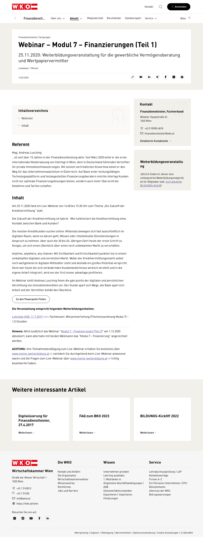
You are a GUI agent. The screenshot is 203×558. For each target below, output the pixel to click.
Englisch (95, 553)
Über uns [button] (58, 18)
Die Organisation (67, 496)
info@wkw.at (21, 519)
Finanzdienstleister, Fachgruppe (35, 18)
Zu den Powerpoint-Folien (31, 299)
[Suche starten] (160, 6)
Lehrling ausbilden (113, 496)
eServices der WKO (159, 511)
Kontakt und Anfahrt (69, 492)
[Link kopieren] (132, 77)
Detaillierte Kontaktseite (156, 141)
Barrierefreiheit (123, 553)
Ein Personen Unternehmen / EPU (168, 504)
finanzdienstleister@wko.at (157, 133)
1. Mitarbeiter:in (112, 500)
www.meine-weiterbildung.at (30, 353)
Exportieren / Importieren (117, 515)
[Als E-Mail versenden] (140, 77)
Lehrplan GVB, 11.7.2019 (27, 317)
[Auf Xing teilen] (157, 77)
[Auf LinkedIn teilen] (149, 77)
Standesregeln (133, 18)
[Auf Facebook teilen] (165, 77)
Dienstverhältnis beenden (117, 511)
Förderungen (110, 519)
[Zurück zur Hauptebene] (15, 18)
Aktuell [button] (76, 18)
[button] (185, 18)
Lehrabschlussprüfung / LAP (165, 492)
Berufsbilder (114, 18)
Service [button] (151, 18)
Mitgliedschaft (95, 18)
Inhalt (25, 125)
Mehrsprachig (81, 553)
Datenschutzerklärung (144, 553)
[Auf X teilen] (173, 77)
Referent (27, 118)
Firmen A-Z (155, 500)
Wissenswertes (66, 504)
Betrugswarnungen (160, 515)
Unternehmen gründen (116, 492)
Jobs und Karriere (68, 511)
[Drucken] (182, 77)
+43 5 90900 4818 (151, 128)
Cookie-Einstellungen (168, 553)
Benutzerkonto (157, 508)
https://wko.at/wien (25, 524)
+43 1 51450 (20, 514)
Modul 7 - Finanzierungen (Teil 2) (81, 331)
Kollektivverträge (158, 496)
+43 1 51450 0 (21, 509)
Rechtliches (64, 508)
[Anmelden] (178, 6)
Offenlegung (107, 553)
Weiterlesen (26, 453)
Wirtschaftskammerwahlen (73, 500)
